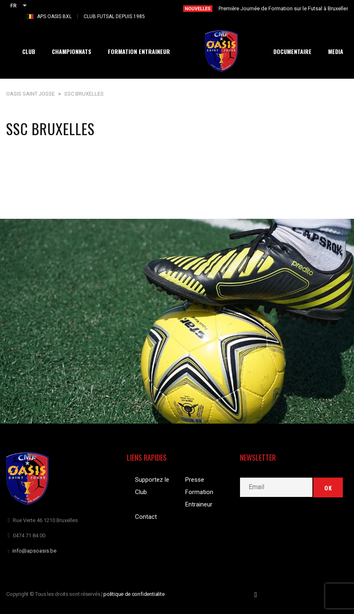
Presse (194, 479)
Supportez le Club (152, 486)
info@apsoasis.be (34, 551)
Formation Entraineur (199, 498)
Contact (146, 516)
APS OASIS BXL (54, 16)
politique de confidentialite (134, 594)
